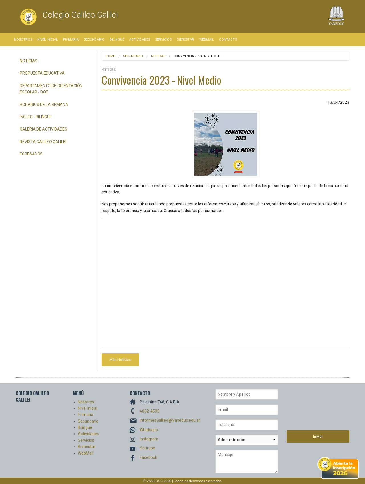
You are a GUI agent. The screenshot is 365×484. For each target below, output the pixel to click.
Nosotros (23, 39)
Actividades (139, 39)
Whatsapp (149, 429)
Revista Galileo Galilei (43, 141)
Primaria (71, 39)
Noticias (28, 61)
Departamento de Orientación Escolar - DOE (51, 88)
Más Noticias (120, 359)
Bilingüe (117, 39)
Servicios (163, 39)
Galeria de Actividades (43, 129)
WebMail (206, 39)
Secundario (94, 39)
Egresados (31, 154)
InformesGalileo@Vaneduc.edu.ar (170, 420)
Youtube (147, 448)
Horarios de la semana (44, 104)
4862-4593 (149, 411)
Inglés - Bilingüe (36, 117)
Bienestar (185, 39)
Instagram (149, 439)
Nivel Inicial (47, 39)
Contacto (228, 39)
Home (110, 56)
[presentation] (310, 409)
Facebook (148, 457)
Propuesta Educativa (42, 73)
